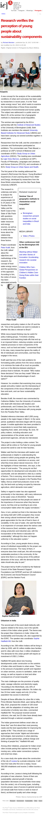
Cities (35, 800)
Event (40, 800)
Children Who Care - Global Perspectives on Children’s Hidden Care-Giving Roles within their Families (29, 272)
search (40, 13)
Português (38, 10)
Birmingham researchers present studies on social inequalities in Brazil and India (31, 218)
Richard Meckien (8, 42)
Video (25, 236)
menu (3, 14)
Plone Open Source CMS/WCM (14, 807)
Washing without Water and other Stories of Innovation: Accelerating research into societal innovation (28, 257)
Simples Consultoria (28, 812)
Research (12, 800)
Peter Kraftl (5, 248)
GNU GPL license (33, 809)
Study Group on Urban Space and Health (22, 167)
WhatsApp (29, 10)
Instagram (21, 10)
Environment (20, 800)
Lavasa (14, 761)
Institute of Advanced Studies (28, 125)
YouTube (14, 10)
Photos (32, 236)
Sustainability (29, 800)
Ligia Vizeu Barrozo (11, 159)
